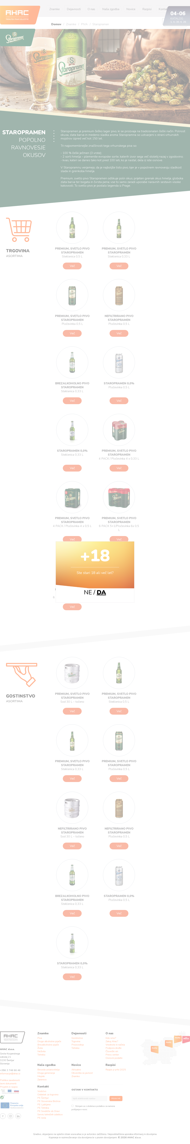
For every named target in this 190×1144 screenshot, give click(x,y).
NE (88, 592)
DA (101, 592)
